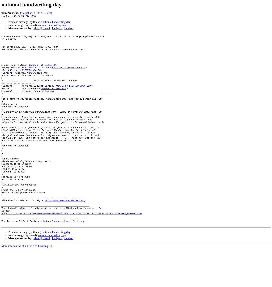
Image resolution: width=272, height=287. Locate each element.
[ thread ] (46, 28)
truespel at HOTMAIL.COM (36, 12)
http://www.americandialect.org (65, 233)
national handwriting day (56, 21)
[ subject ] (57, 28)
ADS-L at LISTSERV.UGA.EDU (68, 74)
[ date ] (37, 28)
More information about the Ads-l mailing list (26, 283)
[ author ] (69, 28)
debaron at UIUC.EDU (43, 71)
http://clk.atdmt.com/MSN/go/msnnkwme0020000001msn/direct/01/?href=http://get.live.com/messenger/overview (71, 249)
